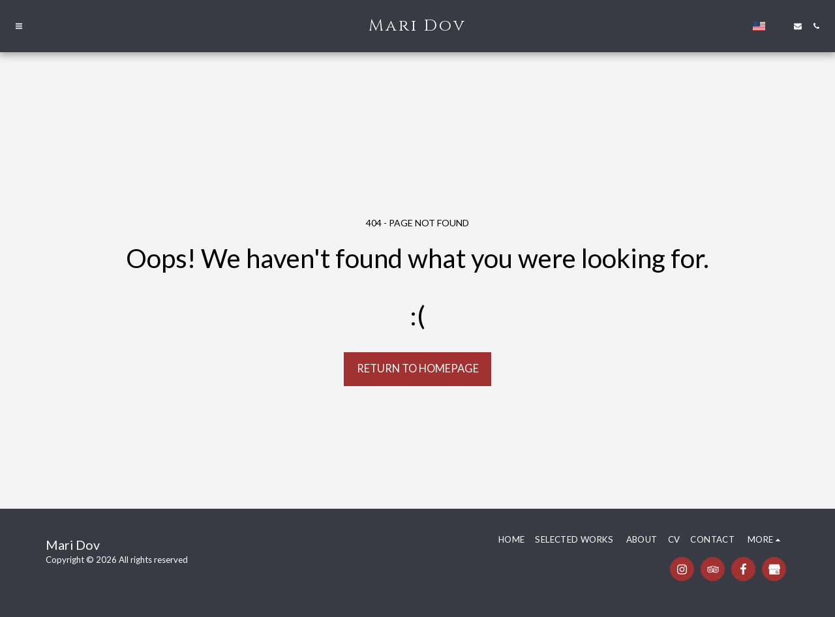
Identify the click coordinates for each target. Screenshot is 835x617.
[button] (18, 26)
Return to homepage (418, 368)
